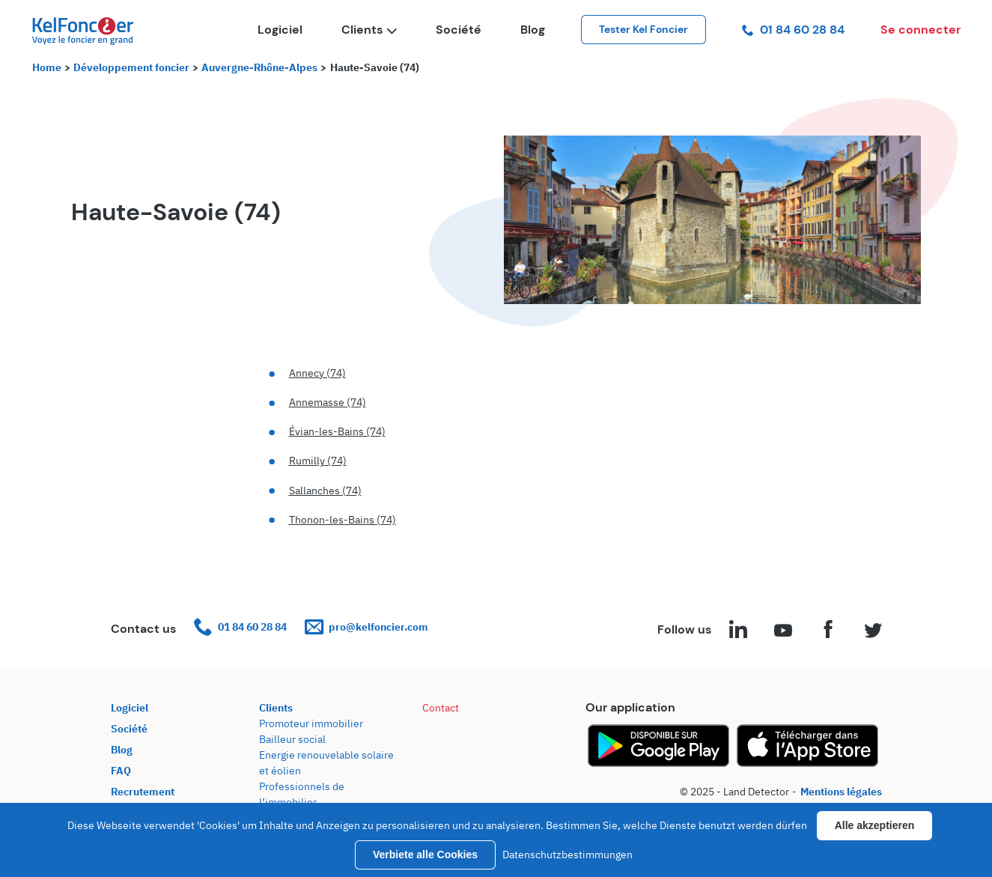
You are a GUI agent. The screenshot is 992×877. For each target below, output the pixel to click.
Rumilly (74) (318, 460)
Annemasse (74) (327, 402)
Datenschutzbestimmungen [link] (567, 854)
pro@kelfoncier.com (366, 627)
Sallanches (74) (325, 490)
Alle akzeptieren (875, 825)
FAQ (121, 770)
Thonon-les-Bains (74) (342, 519)
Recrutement (142, 791)
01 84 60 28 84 (793, 29)
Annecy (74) (317, 373)
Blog (532, 29)
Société (458, 29)
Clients (369, 29)
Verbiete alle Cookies (425, 855)
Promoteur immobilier (311, 723)
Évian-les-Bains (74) (337, 431)
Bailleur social (292, 739)
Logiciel (280, 29)
